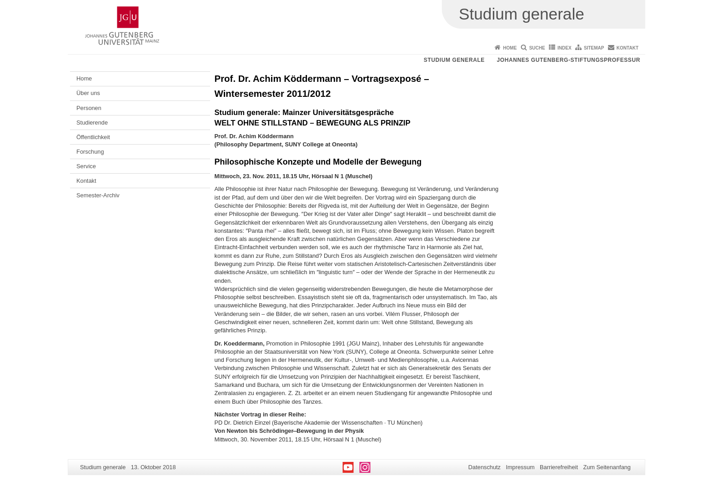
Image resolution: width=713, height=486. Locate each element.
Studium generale (454, 60)
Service (86, 166)
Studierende (92, 122)
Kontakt (627, 47)
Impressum (520, 467)
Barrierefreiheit (559, 467)
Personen (88, 108)
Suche (537, 47)
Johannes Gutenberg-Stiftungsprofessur (568, 60)
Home (510, 47)
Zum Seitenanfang (607, 467)
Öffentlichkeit (93, 137)
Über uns (88, 93)
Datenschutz (484, 467)
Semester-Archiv (98, 195)
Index (564, 47)
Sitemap (594, 47)
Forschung (90, 151)
